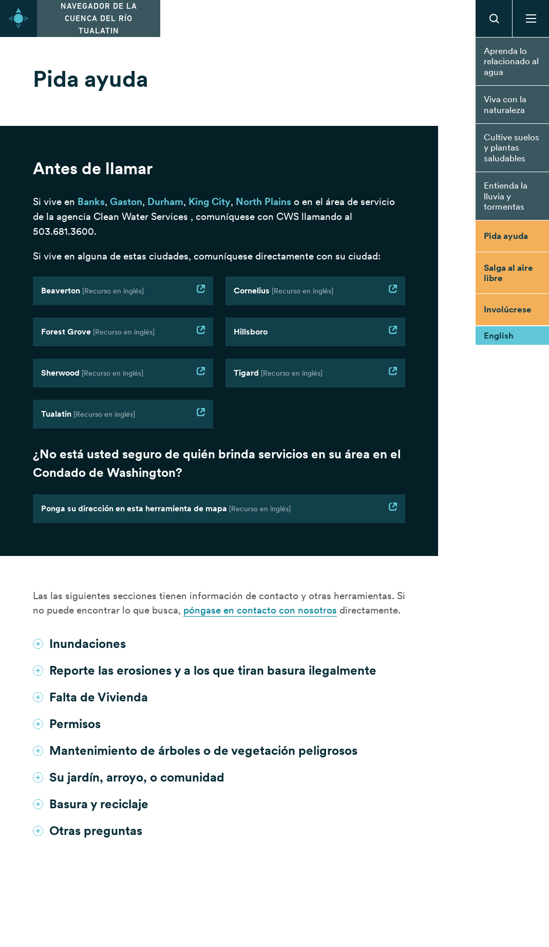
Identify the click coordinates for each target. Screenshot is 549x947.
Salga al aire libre (508, 273)
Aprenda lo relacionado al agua (511, 61)
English (499, 335)
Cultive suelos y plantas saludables (511, 147)
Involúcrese (508, 309)
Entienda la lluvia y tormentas (505, 196)
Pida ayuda (506, 236)
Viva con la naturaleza (505, 104)
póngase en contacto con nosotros (260, 610)
